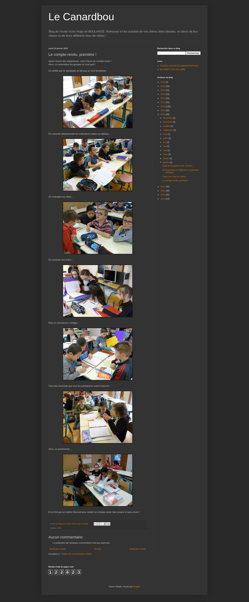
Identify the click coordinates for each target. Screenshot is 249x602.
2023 (163, 94)
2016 (163, 191)
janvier (166, 162)
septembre (168, 130)
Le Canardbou (81, 16)
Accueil (97, 549)
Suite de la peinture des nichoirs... (178, 166)
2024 (163, 90)
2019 (163, 110)
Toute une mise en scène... (175, 176)
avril (165, 150)
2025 (163, 86)
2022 (163, 98)
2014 (163, 199)
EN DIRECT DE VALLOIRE (172, 69)
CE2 (59, 528)
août (165, 134)
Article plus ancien (137, 549)
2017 (163, 186)
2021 (163, 102)
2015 (163, 195)
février (166, 158)
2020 (163, 106)
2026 (163, 82)
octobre (166, 126)
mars (165, 154)
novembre (168, 122)
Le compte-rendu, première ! (176, 180)
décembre (168, 118)
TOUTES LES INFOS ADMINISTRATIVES (179, 66)
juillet (165, 138)
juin (165, 142)
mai (165, 146)
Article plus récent (57, 549)
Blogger (136, 586)
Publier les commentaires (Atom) (76, 554)
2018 (163, 114)
